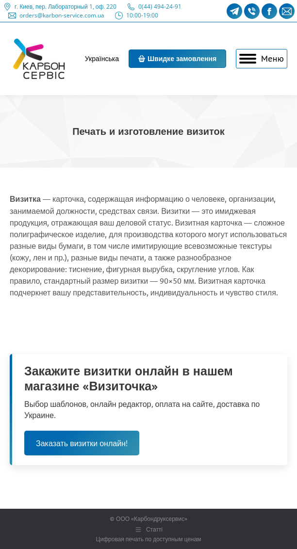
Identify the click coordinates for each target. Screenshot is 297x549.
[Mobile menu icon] (261, 58)
